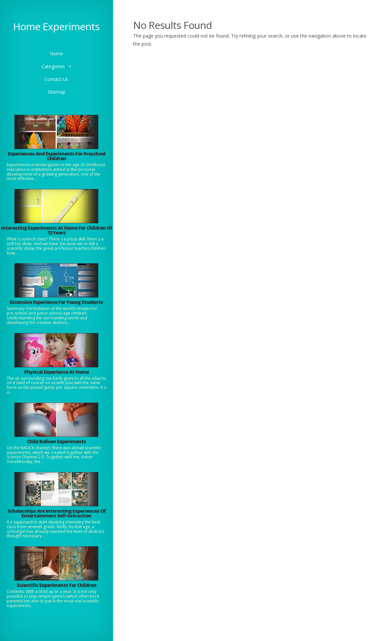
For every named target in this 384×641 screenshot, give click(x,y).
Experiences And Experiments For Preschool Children (56, 156)
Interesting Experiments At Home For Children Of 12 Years (56, 230)
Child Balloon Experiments (56, 441)
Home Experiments (56, 26)
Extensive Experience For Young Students (56, 302)
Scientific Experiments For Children (56, 585)
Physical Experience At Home (56, 372)
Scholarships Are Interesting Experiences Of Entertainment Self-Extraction (56, 513)
